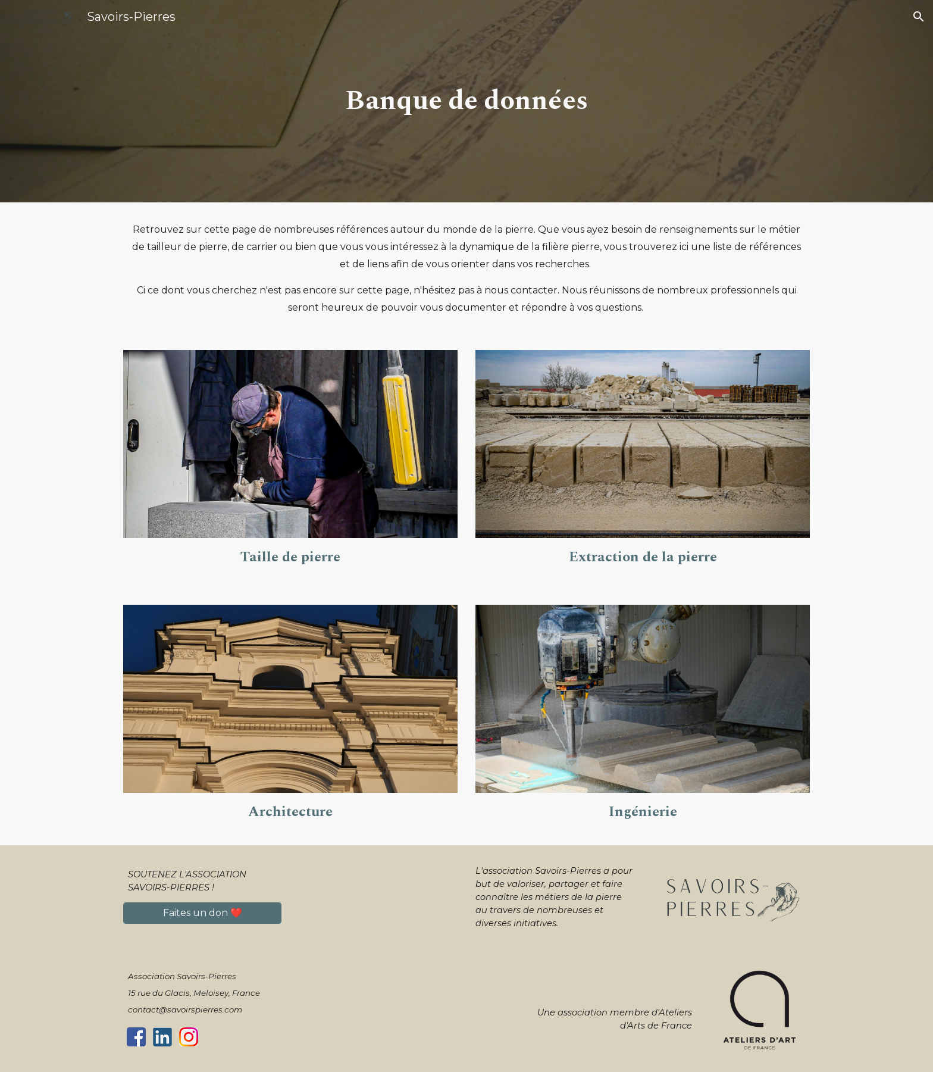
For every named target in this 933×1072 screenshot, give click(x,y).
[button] (918, 16)
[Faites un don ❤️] (202, 913)
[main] (466, 101)
